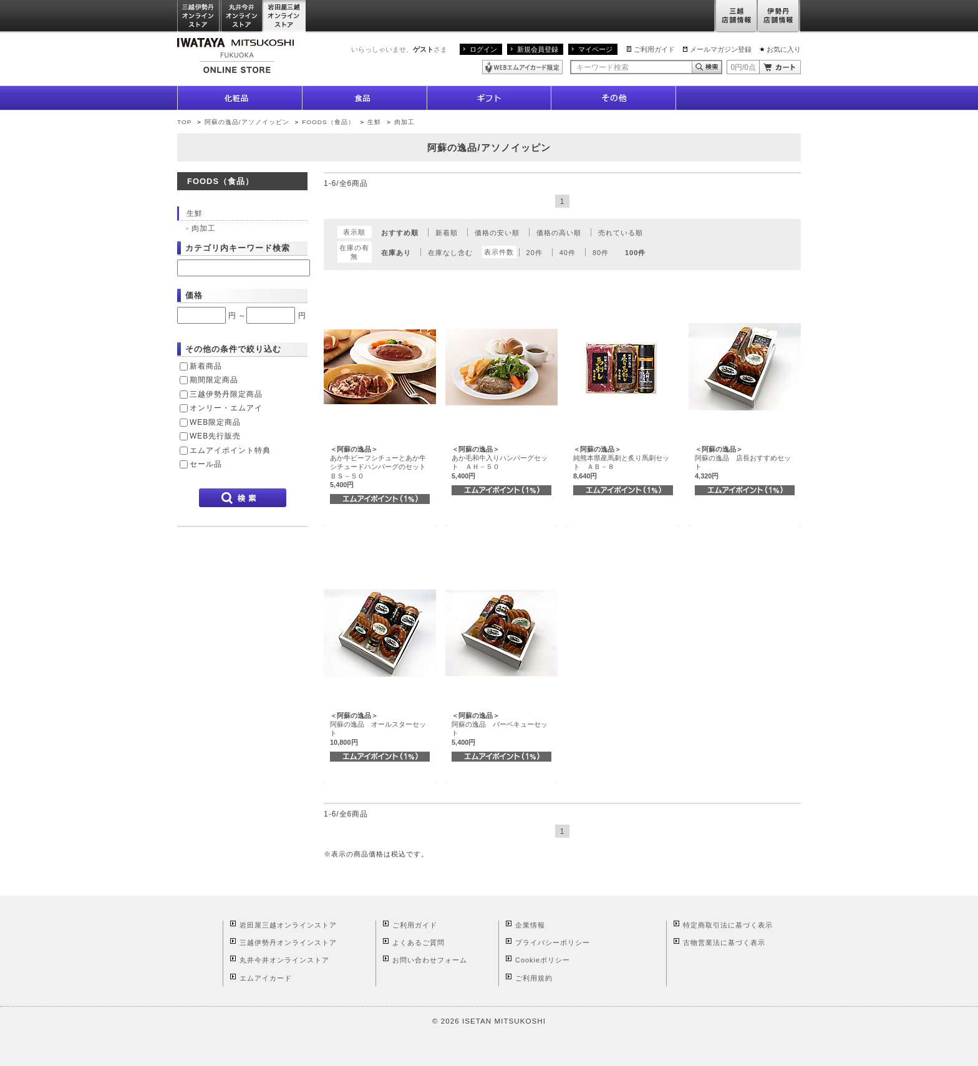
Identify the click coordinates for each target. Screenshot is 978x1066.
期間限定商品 (214, 380)
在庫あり (396, 252)
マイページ (595, 49)
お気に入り (784, 49)
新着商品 (206, 366)
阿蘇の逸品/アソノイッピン (247, 122)
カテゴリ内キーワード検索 (237, 248)
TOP (184, 122)
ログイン (483, 49)
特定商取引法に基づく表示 (728, 925)
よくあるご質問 (418, 942)
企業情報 (530, 925)
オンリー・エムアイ (226, 408)
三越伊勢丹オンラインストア (199, 16)
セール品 (206, 464)
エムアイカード (266, 978)
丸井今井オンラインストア (242, 16)
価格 (194, 295)
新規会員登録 (537, 49)
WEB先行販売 (215, 436)
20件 (534, 252)
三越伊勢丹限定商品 (226, 394)
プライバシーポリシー (552, 942)
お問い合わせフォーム (429, 960)
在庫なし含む (450, 252)
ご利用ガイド (654, 49)
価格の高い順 (558, 232)
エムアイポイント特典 (230, 450)
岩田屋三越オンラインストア (284, 16)
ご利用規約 (534, 978)
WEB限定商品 (215, 422)
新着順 (446, 232)
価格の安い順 (497, 232)
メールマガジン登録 (721, 49)
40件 (567, 252)
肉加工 (404, 122)
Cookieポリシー (542, 960)
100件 (635, 252)
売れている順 (620, 232)
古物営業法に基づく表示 (724, 942)
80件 (601, 252)
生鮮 (375, 122)
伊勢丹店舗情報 (779, 16)
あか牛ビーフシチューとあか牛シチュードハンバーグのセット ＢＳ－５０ (381, 466)
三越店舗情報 (735, 16)
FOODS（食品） (328, 122)
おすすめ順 (400, 232)
